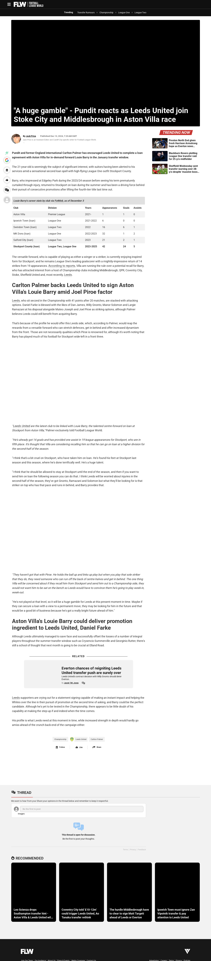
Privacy (133, 850)
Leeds (67, 273)
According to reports (60, 264)
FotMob (58, 199)
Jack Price (31, 136)
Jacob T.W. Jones (70, 684)
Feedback (142, 850)
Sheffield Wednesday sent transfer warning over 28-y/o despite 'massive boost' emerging (184, 169)
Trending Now (176, 132)
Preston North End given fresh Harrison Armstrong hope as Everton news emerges (183, 143)
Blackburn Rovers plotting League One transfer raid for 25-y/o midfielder (183, 156)
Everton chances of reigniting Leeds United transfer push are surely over (91, 671)
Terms (125, 850)
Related (78, 657)
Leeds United (20, 426)
